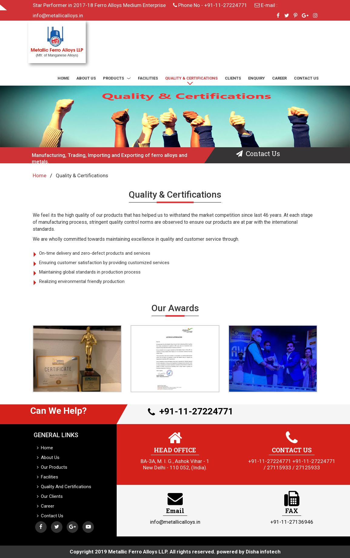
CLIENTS (233, 78)
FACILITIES (148, 78)
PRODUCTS (117, 78)
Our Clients (50, 496)
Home (39, 175)
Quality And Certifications (64, 486)
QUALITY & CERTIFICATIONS (191, 78)
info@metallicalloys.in (58, 15)
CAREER (279, 78)
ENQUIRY (256, 78)
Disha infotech (263, 552)
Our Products (52, 467)
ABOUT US (86, 78)
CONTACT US (306, 78)
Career (45, 506)
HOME (63, 78)
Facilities (47, 477)
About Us (48, 457)
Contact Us (50, 516)
